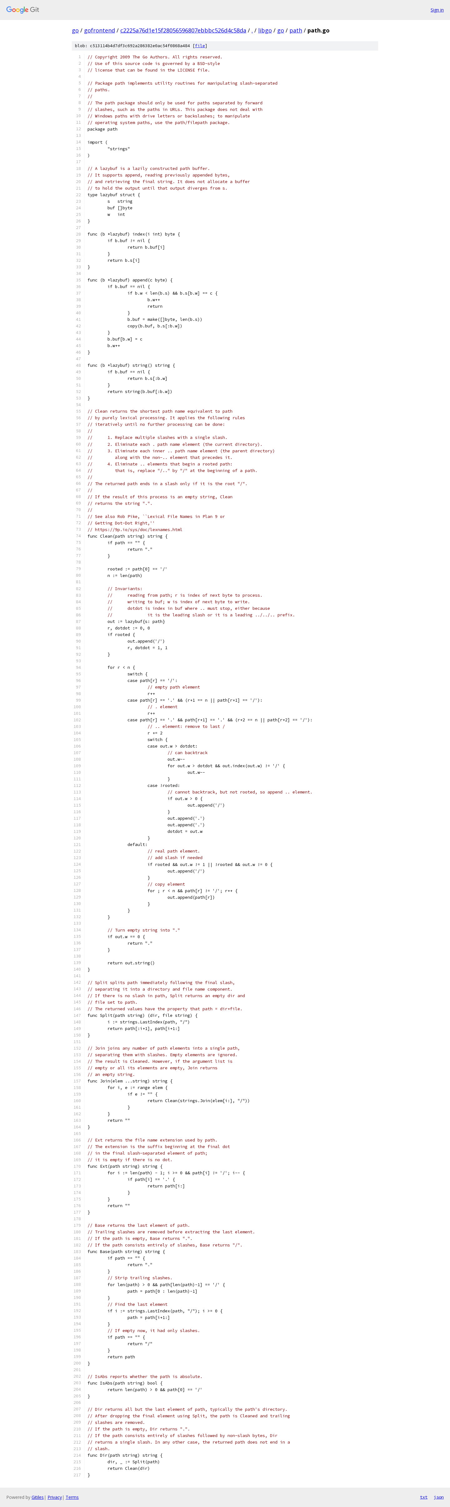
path (295, 30)
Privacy (55, 1497)
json (439, 1497)
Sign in (437, 10)
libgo (265, 30)
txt (424, 1497)
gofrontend (99, 30)
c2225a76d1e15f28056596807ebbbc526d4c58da (183, 30)
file (200, 45)
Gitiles (38, 1497)
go (75, 30)
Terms (72, 1497)
